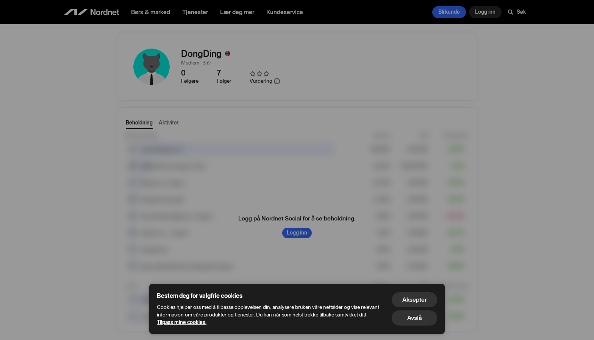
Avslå (414, 317)
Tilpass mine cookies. (181, 322)
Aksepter (414, 299)
